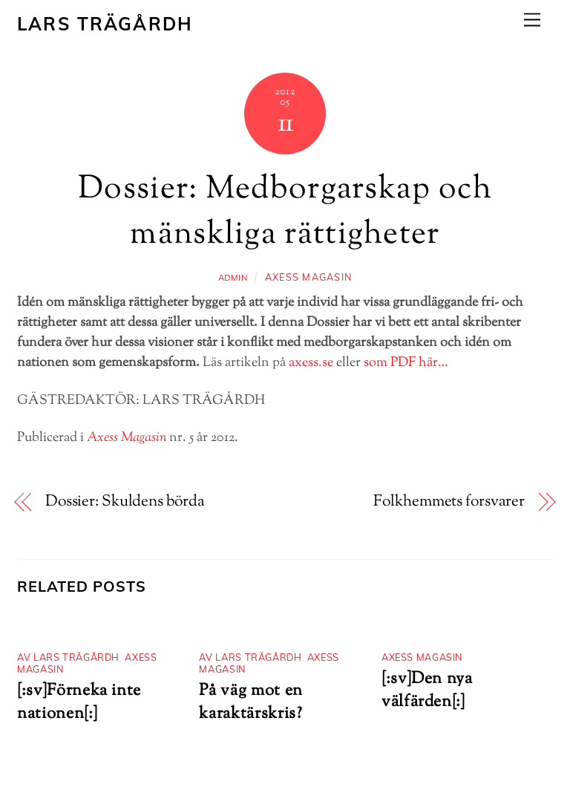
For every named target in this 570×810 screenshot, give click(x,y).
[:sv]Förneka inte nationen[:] (79, 702)
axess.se (311, 363)
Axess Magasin (308, 277)
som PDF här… (406, 363)
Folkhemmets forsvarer (449, 502)
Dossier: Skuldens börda (125, 502)
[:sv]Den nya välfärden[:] (427, 690)
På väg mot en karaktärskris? (250, 702)
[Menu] (532, 19)
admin (233, 277)
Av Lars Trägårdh (68, 657)
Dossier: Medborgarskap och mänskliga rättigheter (285, 212)
